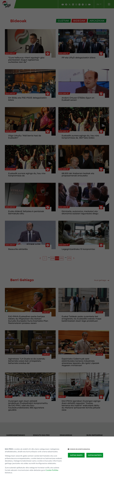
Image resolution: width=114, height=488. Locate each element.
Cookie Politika (52, 470)
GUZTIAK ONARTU (76, 455)
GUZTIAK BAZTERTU (95, 455)
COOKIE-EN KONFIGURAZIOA (79, 449)
